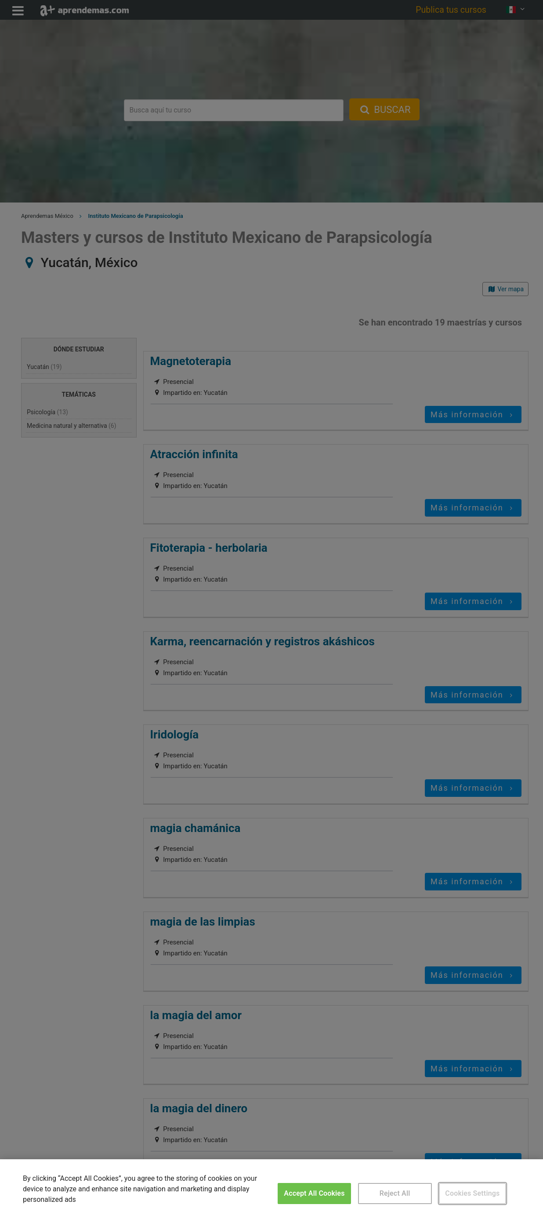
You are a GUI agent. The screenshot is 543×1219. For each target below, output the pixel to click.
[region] (271, 1189)
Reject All (395, 1193)
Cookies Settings (472, 1193)
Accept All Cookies (314, 1193)
